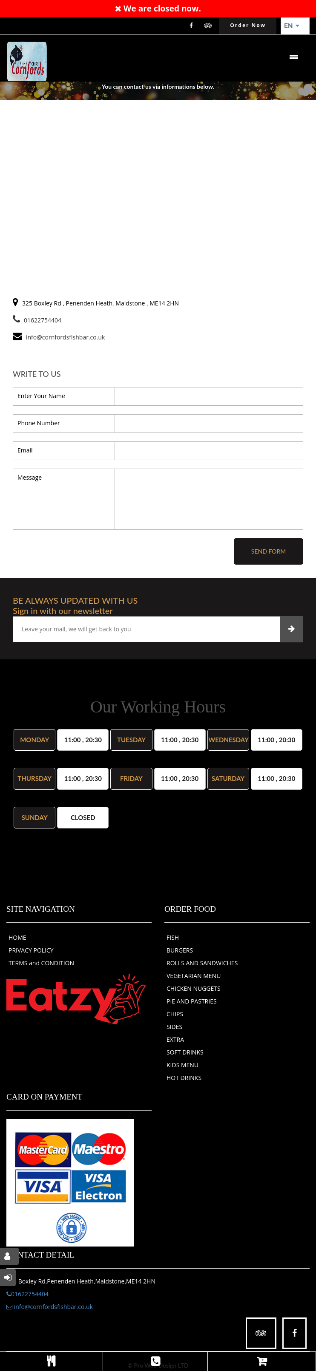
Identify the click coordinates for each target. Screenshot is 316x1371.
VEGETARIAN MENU (194, 976)
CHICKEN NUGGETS (194, 988)
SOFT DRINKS (185, 1052)
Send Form (268, 551)
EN (291, 26)
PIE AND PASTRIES (192, 1001)
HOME (17, 937)
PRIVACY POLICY (31, 950)
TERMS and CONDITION (41, 963)
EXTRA (175, 1039)
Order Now (248, 25)
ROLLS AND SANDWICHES (202, 963)
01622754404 (37, 320)
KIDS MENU (182, 1065)
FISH (173, 937)
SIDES (174, 1027)
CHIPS (175, 1014)
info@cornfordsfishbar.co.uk (49, 1307)
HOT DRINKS (184, 1078)
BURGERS (180, 950)
